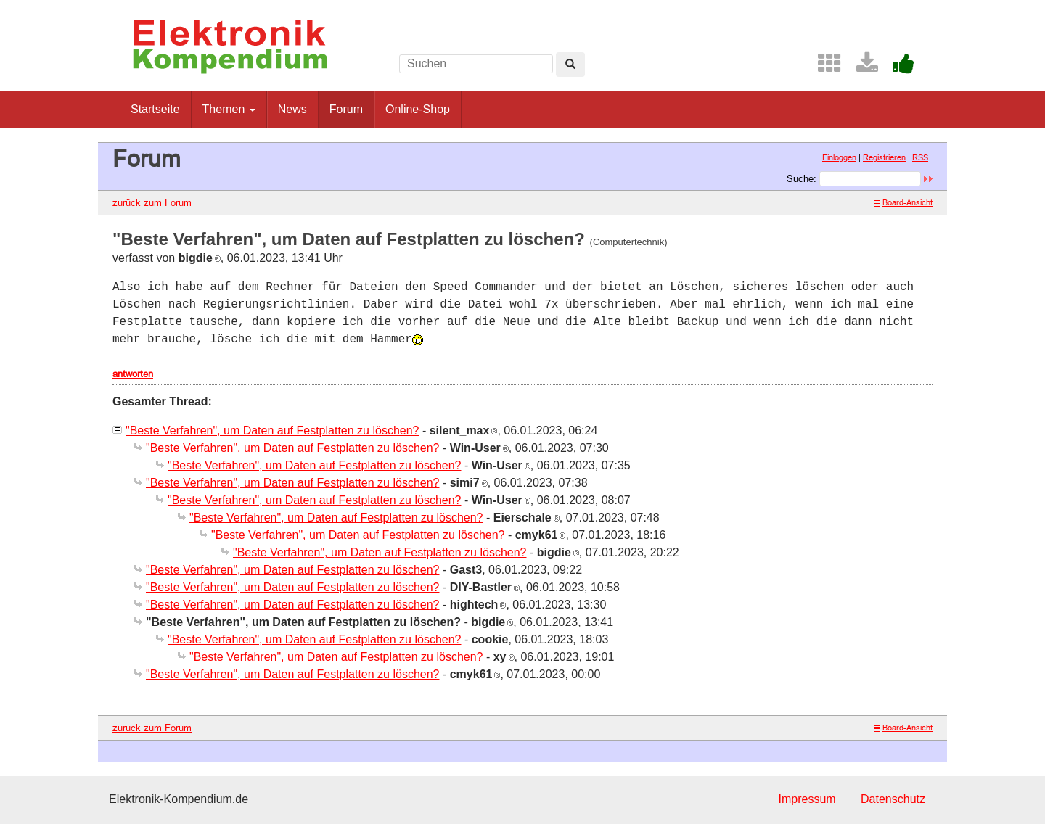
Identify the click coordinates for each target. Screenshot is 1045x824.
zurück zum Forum (152, 202)
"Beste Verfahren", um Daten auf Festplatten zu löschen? (272, 430)
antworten (132, 373)
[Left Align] (570, 64)
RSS (920, 157)
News (292, 109)
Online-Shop (417, 109)
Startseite (155, 109)
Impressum (806, 799)
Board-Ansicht (903, 202)
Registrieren (884, 157)
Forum (346, 109)
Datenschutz (893, 799)
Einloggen (839, 157)
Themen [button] (228, 109)
